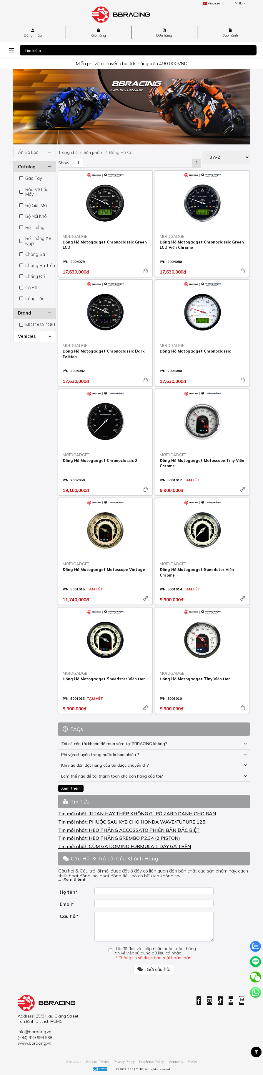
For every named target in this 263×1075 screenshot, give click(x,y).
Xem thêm (71, 788)
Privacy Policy (124, 1061)
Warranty (175, 1061)
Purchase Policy (151, 1061)
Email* (67, 904)
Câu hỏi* (69, 916)
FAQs (192, 1061)
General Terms (97, 1061)
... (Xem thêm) (71, 879)
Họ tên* (68, 892)
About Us (73, 1061)
